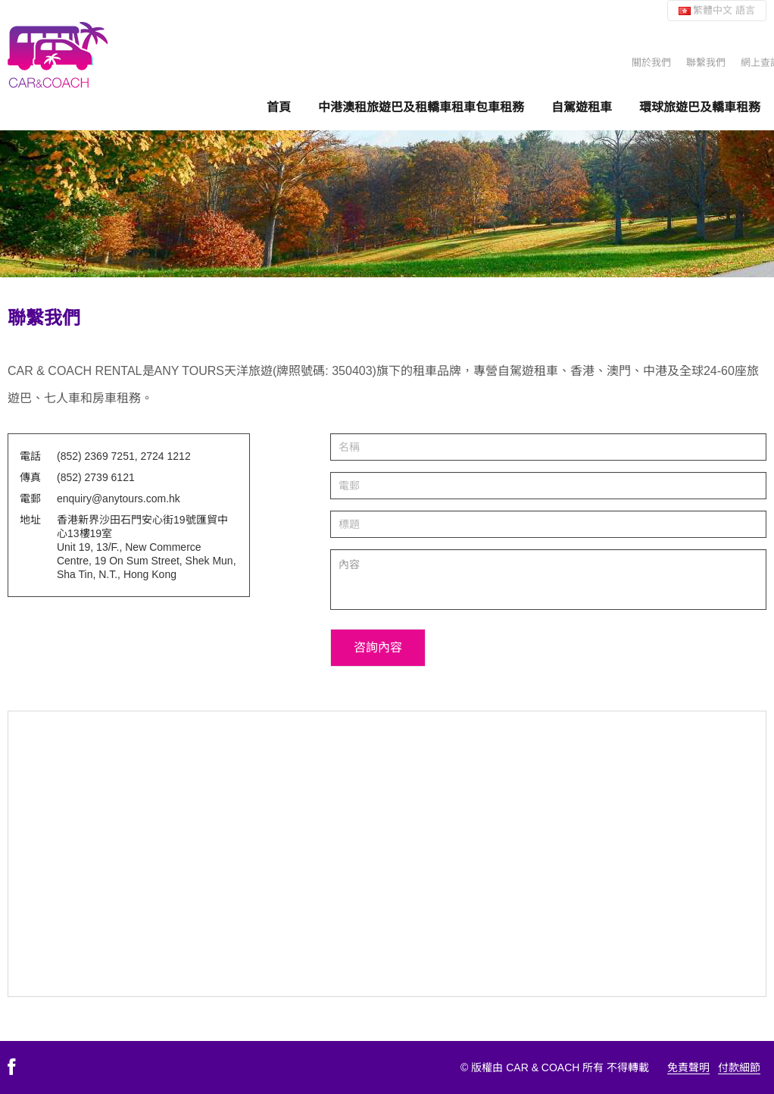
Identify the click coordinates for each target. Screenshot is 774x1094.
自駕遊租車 (581, 106)
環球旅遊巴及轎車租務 (699, 106)
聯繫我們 (706, 62)
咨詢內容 (378, 647)
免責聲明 (688, 1067)
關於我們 (651, 62)
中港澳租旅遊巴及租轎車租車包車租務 (421, 106)
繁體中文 (717, 10)
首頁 (279, 106)
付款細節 (739, 1067)
